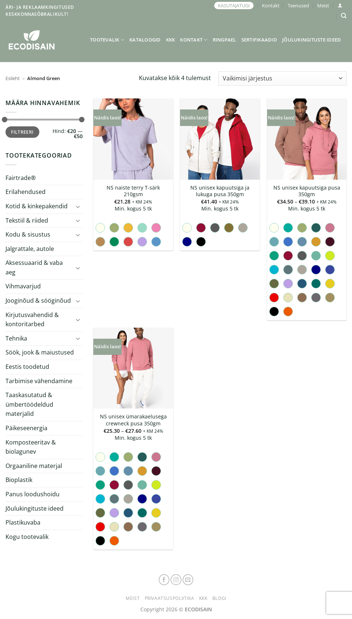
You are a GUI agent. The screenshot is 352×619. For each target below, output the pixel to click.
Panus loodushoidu (33, 494)
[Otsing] (343, 16)
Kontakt (271, 5)
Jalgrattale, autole (30, 249)
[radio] (100, 227)
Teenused (298, 5)
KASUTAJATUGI (234, 5)
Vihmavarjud (23, 286)
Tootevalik (107, 39)
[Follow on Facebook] (164, 579)
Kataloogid (145, 39)
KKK (170, 39)
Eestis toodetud (27, 367)
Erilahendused (26, 192)
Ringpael (224, 39)
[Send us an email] (188, 579)
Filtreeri (22, 132)
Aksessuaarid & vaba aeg (34, 267)
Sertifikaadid (259, 39)
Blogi (219, 598)
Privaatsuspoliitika (169, 598)
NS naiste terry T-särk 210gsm (133, 191)
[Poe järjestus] (282, 78)
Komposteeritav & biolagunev (31, 447)
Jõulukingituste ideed (311, 39)
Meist (323, 5)
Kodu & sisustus (28, 234)
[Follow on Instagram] (176, 579)
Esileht (13, 78)
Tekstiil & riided (27, 220)
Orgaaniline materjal (34, 466)
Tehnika (16, 338)
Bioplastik (19, 480)
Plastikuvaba (23, 522)
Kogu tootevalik (27, 537)
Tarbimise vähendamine (39, 381)
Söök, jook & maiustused (40, 352)
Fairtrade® (21, 178)
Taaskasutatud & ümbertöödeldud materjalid (29, 404)
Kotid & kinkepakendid (37, 206)
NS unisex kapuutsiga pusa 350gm (306, 191)
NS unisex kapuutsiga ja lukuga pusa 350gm (219, 191)
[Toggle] (78, 206)
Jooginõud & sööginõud (38, 300)
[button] (340, 5)
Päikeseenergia (26, 428)
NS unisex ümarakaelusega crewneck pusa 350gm (133, 420)
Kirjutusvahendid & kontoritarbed (32, 319)
